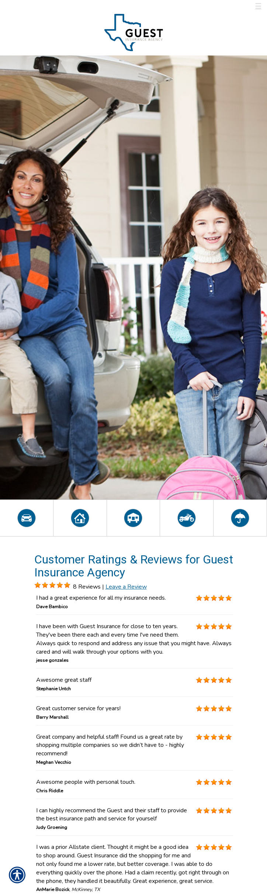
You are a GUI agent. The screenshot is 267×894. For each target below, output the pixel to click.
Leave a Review (126, 587)
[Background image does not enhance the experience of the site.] (37, 585)
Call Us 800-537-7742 (46, 6)
